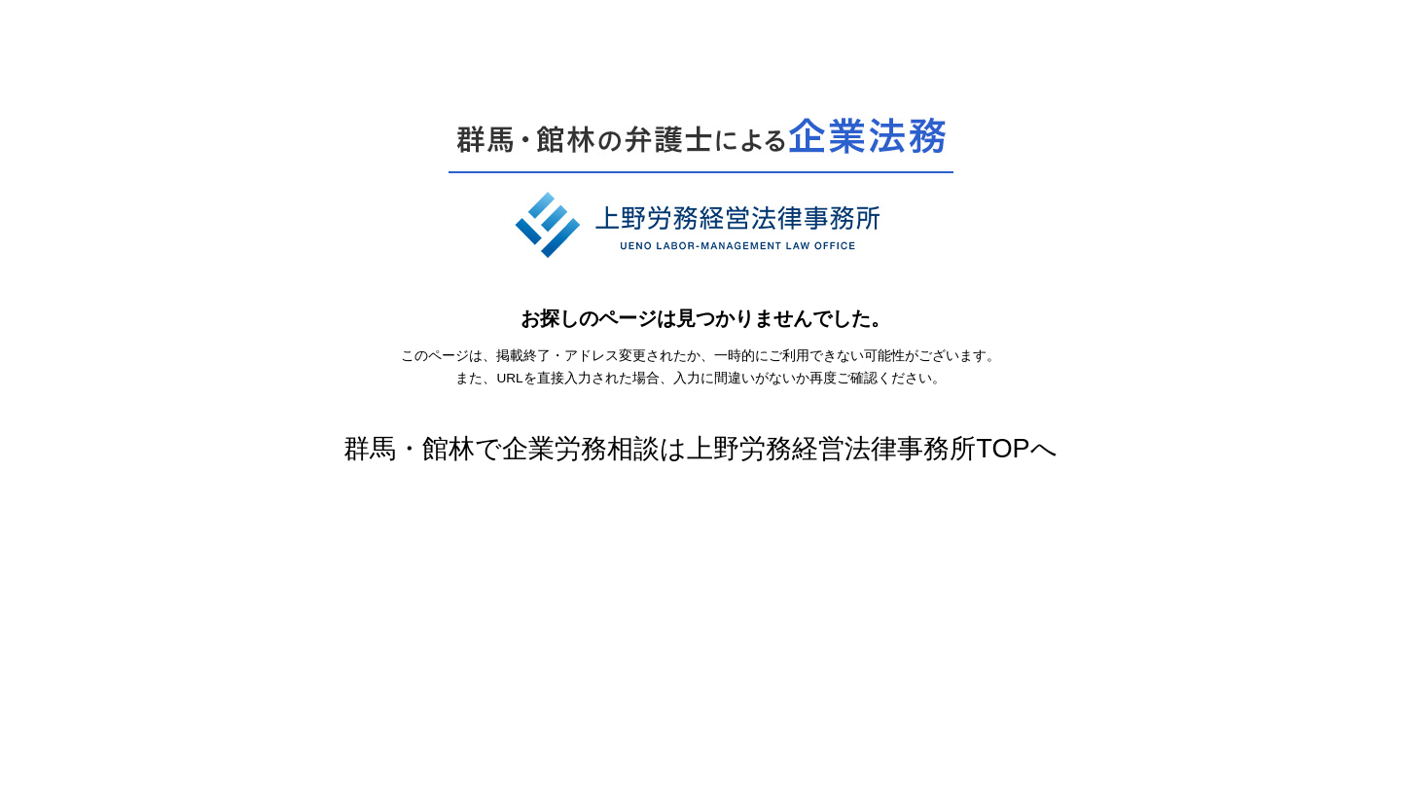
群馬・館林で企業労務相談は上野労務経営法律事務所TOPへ (700, 448)
